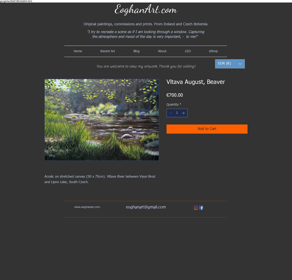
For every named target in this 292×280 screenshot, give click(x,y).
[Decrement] (170, 113)
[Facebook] (201, 208)
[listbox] (230, 63)
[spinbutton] (177, 113)
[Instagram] (196, 208)
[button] (230, 63)
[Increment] (184, 113)
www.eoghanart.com (87, 207)
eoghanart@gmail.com (146, 207)
